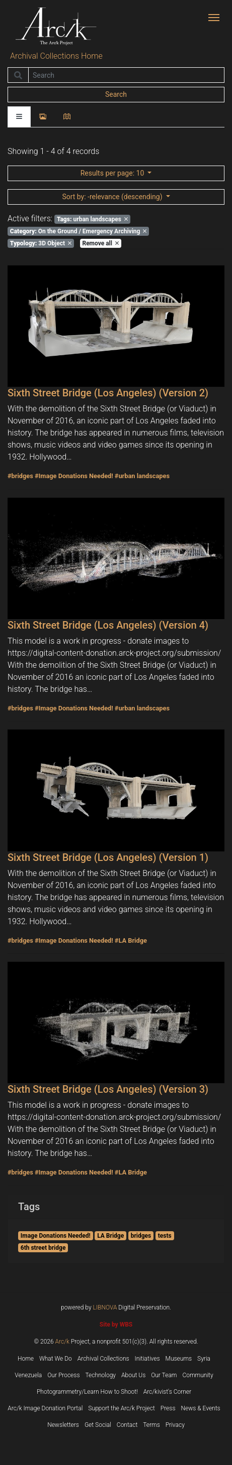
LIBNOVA (105, 1307)
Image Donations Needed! (56, 1235)
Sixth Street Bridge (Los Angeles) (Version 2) (108, 393)
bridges (141, 1235)
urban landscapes (92, 219)
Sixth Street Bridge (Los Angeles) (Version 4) (108, 625)
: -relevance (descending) (113, 197)
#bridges (20, 476)
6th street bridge (43, 1247)
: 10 (113, 173)
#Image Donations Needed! (74, 476)
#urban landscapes (142, 476)
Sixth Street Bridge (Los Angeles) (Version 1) (108, 857)
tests (165, 1235)
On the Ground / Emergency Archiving (78, 231)
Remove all (100, 243)
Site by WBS (116, 1324)
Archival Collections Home (56, 56)
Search (116, 94)
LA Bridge (110, 1235)
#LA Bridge (131, 940)
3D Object (40, 243)
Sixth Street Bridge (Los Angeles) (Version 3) (108, 1089)
